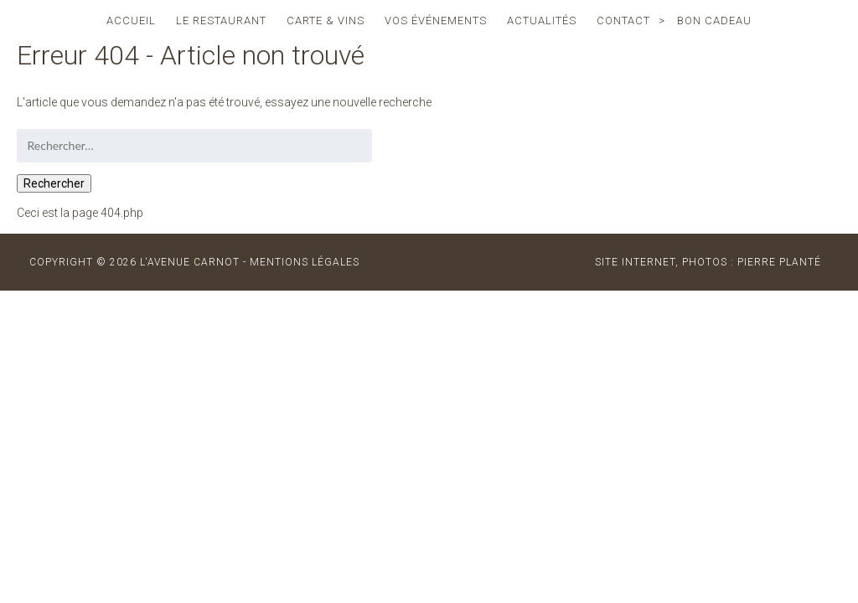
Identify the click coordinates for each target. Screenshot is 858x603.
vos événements (436, 20)
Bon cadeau (714, 20)
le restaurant (221, 20)
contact (623, 20)
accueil (131, 20)
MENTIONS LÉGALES (304, 262)
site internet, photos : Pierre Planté (708, 262)
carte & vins (325, 20)
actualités (541, 20)
